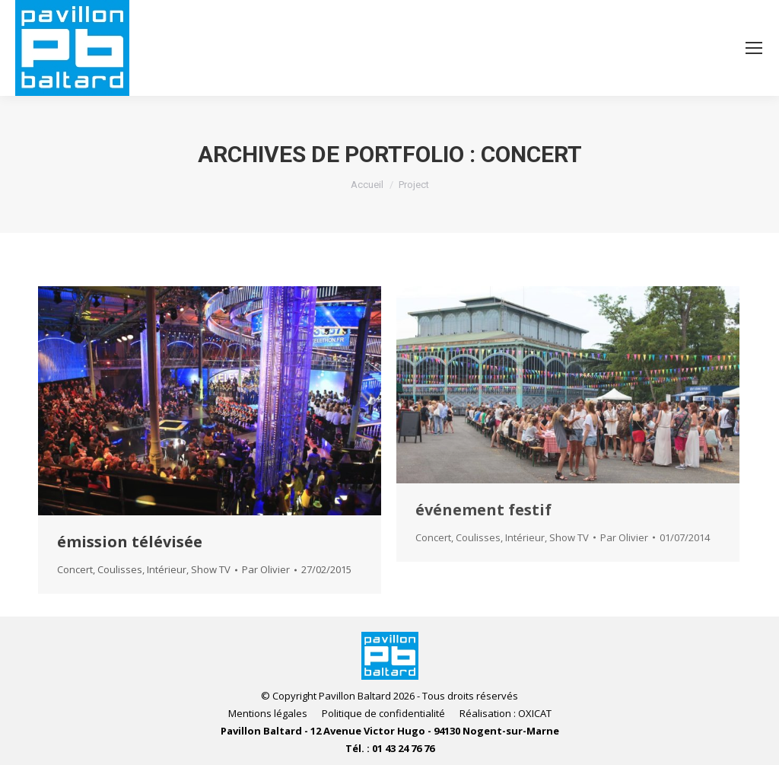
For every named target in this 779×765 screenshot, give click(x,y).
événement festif (483, 509)
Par (266, 569)
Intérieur (166, 569)
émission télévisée (129, 541)
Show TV (211, 569)
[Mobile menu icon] (754, 48)
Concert (75, 569)
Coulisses (119, 569)
